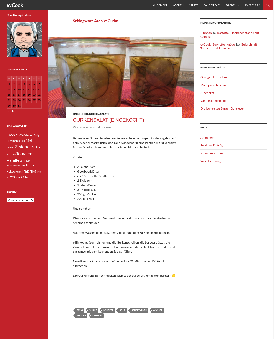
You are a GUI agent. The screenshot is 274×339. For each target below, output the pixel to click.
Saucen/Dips (212, 5)
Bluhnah (206, 33)
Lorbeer (108, 310)
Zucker (81, 315)
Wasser (157, 310)
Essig (80, 310)
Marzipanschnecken (213, 85)
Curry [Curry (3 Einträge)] (22, 165)
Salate (193, 5)
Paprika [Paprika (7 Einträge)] (29, 170)
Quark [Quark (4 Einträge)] (18, 177)
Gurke (93, 310)
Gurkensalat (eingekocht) (108, 120)
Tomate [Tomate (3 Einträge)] (10, 147)
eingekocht (80, 113)
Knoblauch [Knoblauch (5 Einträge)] (15, 135)
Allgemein (159, 5)
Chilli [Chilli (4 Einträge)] (26, 177)
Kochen (178, 5)
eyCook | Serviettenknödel (218, 44)
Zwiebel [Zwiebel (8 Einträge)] (23, 147)
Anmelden (207, 137)
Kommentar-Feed (212, 153)
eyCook (15, 5)
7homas (106, 127)
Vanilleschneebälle (213, 100)
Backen (231, 5)
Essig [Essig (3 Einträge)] (36, 135)
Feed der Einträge (212, 145)
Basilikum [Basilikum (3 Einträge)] (25, 160)
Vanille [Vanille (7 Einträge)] (13, 160)
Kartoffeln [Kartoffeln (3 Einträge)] (15, 140)
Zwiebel (97, 315)
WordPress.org (210, 161)
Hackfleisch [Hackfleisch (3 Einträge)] (13, 165)
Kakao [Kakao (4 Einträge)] (11, 171)
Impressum (252, 5)
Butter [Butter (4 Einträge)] (30, 165)
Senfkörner (139, 310)
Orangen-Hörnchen (213, 77)
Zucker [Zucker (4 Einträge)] (36, 147)
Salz (122, 310)
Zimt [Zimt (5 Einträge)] (10, 177)
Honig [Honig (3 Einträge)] (18, 171)
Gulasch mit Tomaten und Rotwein (228, 46)
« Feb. (11, 111)
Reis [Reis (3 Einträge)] (39, 171)
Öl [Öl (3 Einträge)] (8, 140)
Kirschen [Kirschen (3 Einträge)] (11, 154)
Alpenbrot (207, 93)
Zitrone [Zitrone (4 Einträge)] (28, 135)
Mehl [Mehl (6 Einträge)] (30, 140)
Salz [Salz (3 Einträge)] (23, 140)
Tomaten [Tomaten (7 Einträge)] (24, 153)
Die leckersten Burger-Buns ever (222, 108)
